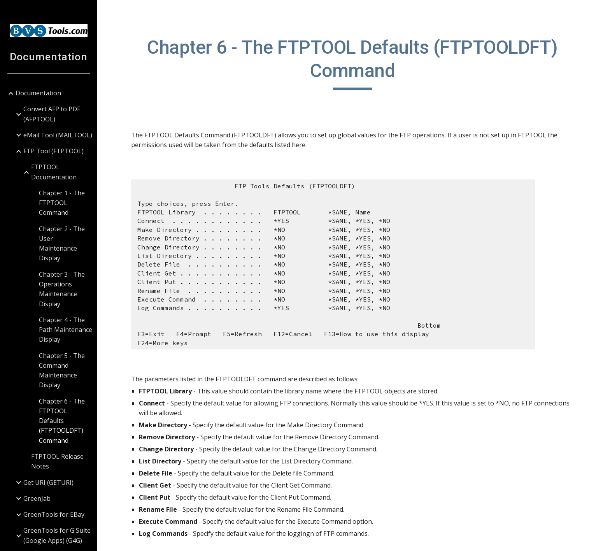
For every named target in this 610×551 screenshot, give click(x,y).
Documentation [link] (38, 93)
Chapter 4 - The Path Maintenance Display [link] (65, 330)
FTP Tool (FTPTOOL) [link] (53, 151)
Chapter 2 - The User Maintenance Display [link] (62, 244)
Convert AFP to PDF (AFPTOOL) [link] (51, 114)
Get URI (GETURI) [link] (48, 482)
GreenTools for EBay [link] (53, 514)
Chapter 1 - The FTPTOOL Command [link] (62, 203)
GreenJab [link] (37, 498)
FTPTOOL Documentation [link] (54, 172)
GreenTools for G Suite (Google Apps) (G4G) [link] (57, 535)
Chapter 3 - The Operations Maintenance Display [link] (62, 289)
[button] (600, 11)
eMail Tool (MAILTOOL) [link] (57, 135)
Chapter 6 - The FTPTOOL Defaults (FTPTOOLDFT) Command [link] (62, 421)
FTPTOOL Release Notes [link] (57, 461)
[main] (353, 63)
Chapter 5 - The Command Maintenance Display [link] (62, 370)
